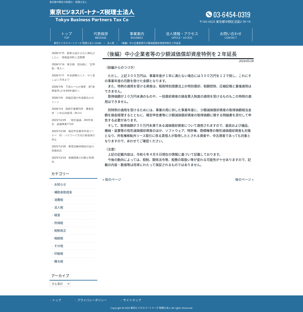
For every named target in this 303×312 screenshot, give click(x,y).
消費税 (58, 199)
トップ (56, 300)
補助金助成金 (63, 192)
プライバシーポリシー (92, 300)
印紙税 (58, 253)
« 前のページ (111, 180)
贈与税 (58, 261)
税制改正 (60, 230)
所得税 (58, 223)
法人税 (110, 43)
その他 (58, 246)
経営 (57, 215)
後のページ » (244, 180)
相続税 (58, 238)
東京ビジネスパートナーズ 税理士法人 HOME (77, 43)
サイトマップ (132, 300)
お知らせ (60, 184)
